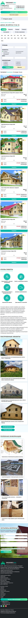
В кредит (2, 592)
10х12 (2, 40)
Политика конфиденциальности (7, 612)
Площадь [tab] (17, 29)
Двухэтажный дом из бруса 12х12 (8, 124)
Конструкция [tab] (6, 32)
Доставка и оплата (4, 586)
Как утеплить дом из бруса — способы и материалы (11, 498)
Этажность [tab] (10, 29)
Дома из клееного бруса (5, 579)
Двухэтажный (18, 52)
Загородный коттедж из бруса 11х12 (8, 251)
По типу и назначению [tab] (20, 32)
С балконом (18, 63)
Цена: (3, 55)
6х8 (8, 35)
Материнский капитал (4, 591)
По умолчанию (10, 72)
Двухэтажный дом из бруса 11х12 (8, 156)
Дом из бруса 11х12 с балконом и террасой (10, 187)
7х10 (24, 35)
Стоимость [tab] (24, 29)
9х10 (15, 38)
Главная (2, 22)
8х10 (8, 38)
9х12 (18, 38)
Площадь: (4, 45)
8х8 (2, 38)
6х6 (2, 35)
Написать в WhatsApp (19, 8)
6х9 (11, 35)
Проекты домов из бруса (5, 575)
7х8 (17, 35)
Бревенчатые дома (4, 577)
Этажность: (5, 49)
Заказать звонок (14, 12)
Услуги (1, 597)
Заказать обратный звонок (14, 599)
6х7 (5, 35)
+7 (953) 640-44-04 (20, 6)
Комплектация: (6, 60)
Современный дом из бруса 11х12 (8, 219)
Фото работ (2, 595)
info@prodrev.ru (5, 5)
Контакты (2, 609)
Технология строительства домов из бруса (12, 456)
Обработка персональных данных (8, 611)
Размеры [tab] (4, 29)
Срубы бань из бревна (4, 581)
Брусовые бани (3, 580)
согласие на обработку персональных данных (12, 548)
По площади (16, 72)
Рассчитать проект (14, 14)
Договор (2, 588)
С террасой (18, 62)
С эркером (5, 63)
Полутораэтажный (19, 51)
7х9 (21, 35)
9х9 (11, 38)
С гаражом (5, 62)
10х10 (22, 38)
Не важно (5, 51)
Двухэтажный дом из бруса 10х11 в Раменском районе (12, 422)
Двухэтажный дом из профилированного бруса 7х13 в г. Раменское (13, 358)
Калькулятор (3, 593)
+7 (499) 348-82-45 (20, 7)
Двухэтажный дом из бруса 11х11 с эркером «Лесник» (12, 92)
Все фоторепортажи (8, 426)
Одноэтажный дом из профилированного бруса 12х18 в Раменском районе (13, 379)
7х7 (14, 35)
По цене (20, 72)
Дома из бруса (8, 22)
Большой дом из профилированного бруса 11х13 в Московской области (13, 401)
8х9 (5, 38)
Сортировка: (3, 72)
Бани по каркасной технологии (6, 582)
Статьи (12, 609)
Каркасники (2, 576)
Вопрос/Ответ (3, 590)
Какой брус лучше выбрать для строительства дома (13, 519)
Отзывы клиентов (8, 429)
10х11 (25, 38)
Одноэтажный (6, 52)
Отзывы (2, 596)
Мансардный (6, 54)
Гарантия (2, 587)
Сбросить (19, 67)
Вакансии (7, 609)
